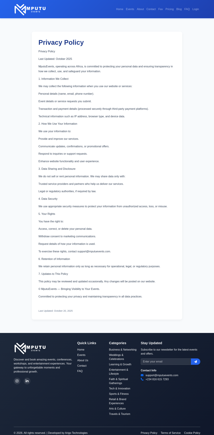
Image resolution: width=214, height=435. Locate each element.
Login (195, 9)
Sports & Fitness (119, 393)
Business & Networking (123, 349)
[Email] (166, 361)
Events (130, 9)
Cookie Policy (192, 432)
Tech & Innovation (119, 388)
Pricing (170, 9)
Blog (179, 9)
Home (119, 9)
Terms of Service (171, 432)
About (140, 9)
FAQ (187, 9)
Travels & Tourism (119, 414)
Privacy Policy (149, 432)
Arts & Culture (117, 408)
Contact (151, 9)
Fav (160, 9)
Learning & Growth (120, 364)
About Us (82, 360)
